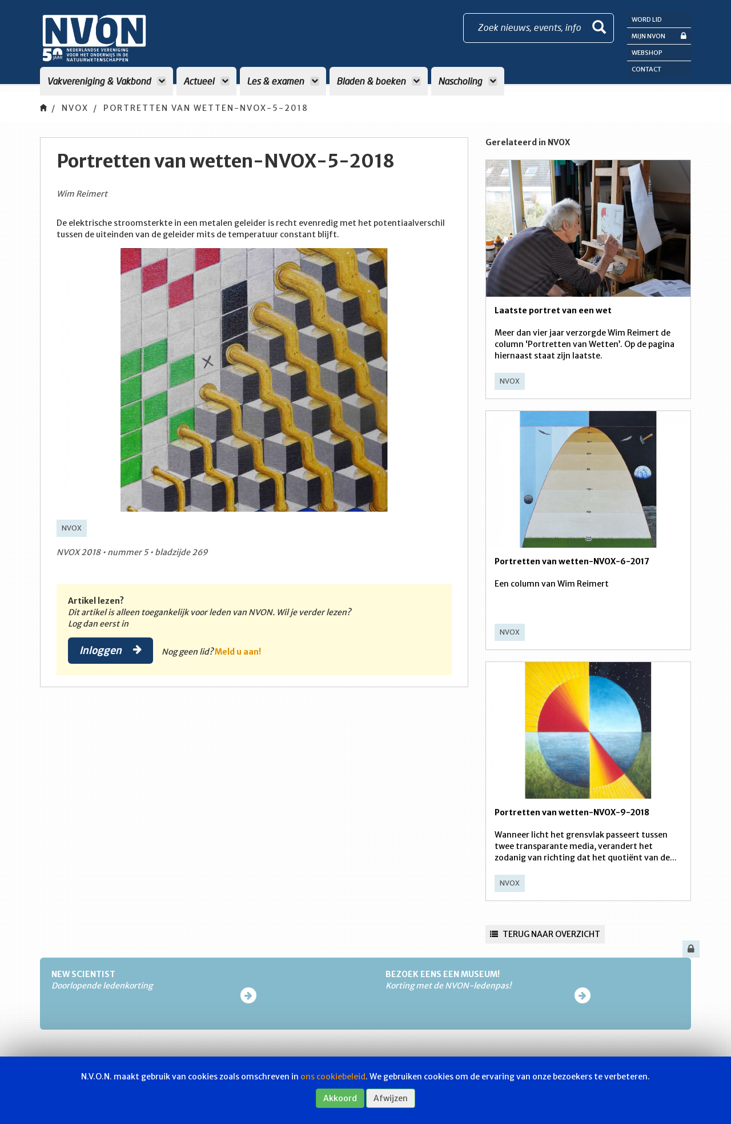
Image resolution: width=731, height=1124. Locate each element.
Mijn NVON (659, 35)
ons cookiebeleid (333, 1076)
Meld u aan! (238, 652)
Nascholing (467, 80)
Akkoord (340, 1098)
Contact (646, 69)
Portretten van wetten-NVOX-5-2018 (205, 108)
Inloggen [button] (110, 650)
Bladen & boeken (378, 80)
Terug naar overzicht (545, 934)
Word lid (647, 19)
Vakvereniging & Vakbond (106, 80)
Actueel (206, 80)
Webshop (647, 53)
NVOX (75, 108)
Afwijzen (390, 1098)
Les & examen (283, 80)
